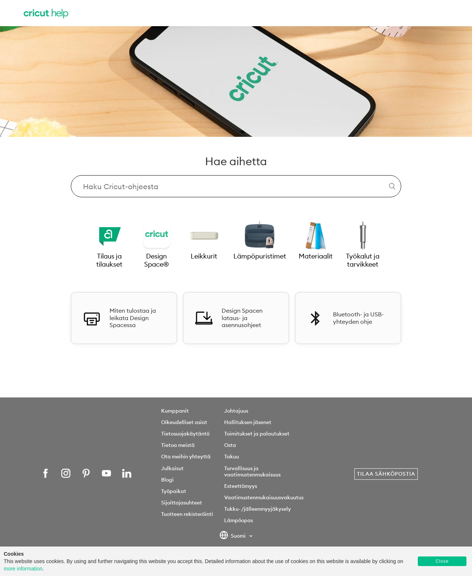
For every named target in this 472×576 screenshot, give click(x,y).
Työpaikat (173, 491)
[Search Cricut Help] (236, 186)
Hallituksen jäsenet (247, 422)
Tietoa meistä (178, 445)
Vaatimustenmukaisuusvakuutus (263, 497)
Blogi (167, 479)
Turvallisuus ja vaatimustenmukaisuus (252, 471)
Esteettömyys (240, 486)
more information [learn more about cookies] (23, 569)
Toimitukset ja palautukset (256, 433)
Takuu (231, 456)
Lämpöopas (238, 520)
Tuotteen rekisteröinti (187, 514)
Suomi (233, 536)
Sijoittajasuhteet (181, 502)
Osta (230, 445)
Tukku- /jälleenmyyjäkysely (257, 509)
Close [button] (442, 561)
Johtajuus (236, 410)
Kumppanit (175, 410)
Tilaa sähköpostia (386, 474)
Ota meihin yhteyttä (186, 456)
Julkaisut (172, 468)
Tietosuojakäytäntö (185, 433)
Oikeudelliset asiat (184, 422)
